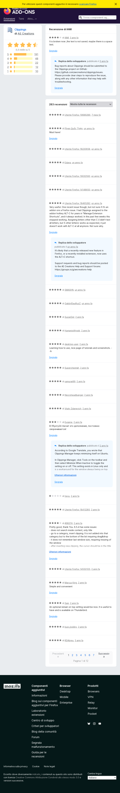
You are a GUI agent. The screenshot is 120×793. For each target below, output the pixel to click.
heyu (67, 496)
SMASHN (69, 290)
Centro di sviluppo (43, 720)
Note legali (49, 766)
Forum (35, 737)
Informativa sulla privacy (16, 766)
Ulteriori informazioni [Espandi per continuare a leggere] (65, 475)
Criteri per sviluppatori (45, 726)
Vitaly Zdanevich (73, 408)
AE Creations (26, 33)
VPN (90, 697)
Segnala (53, 50)
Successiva (103, 655)
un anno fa (89, 128)
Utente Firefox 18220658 (77, 149)
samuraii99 (70, 381)
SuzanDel (69, 317)
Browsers (93, 691)
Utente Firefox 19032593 (77, 176)
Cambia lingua (95, 773)
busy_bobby (71, 627)
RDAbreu (69, 640)
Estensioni (9, 18)
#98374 (69, 523)
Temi (21, 18)
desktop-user (71, 344)
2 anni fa (79, 317)
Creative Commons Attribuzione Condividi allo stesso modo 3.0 (47, 777)
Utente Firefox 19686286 (77, 115)
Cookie (35, 766)
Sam (67, 603)
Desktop (65, 691)
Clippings (20, 29)
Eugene (68, 422)
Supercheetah (72, 368)
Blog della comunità (44, 731)
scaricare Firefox (88, 4)
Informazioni (39, 695)
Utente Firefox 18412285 (77, 509)
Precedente (58, 655)
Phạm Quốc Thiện (74, 128)
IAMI (67, 37)
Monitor (93, 708)
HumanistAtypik (72, 330)
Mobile (64, 697)
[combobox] (97, 17)
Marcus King (71, 582)
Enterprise (66, 702)
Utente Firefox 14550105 (77, 569)
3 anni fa (74, 37)
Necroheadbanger (74, 395)
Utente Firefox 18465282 (77, 203)
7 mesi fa (96, 115)
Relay (91, 702)
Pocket (92, 713)
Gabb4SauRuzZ (73, 303)
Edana (68, 162)
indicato (36, 774)
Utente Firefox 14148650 (77, 189)
